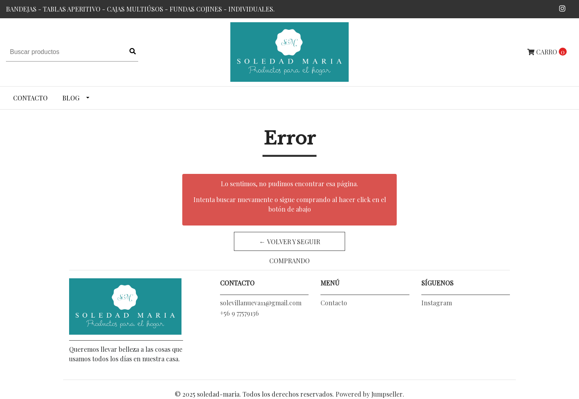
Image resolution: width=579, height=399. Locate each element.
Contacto (30, 98)
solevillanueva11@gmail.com (260, 303)
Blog (70, 98)
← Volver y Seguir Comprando (289, 244)
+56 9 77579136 (239, 313)
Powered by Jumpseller (369, 394)
